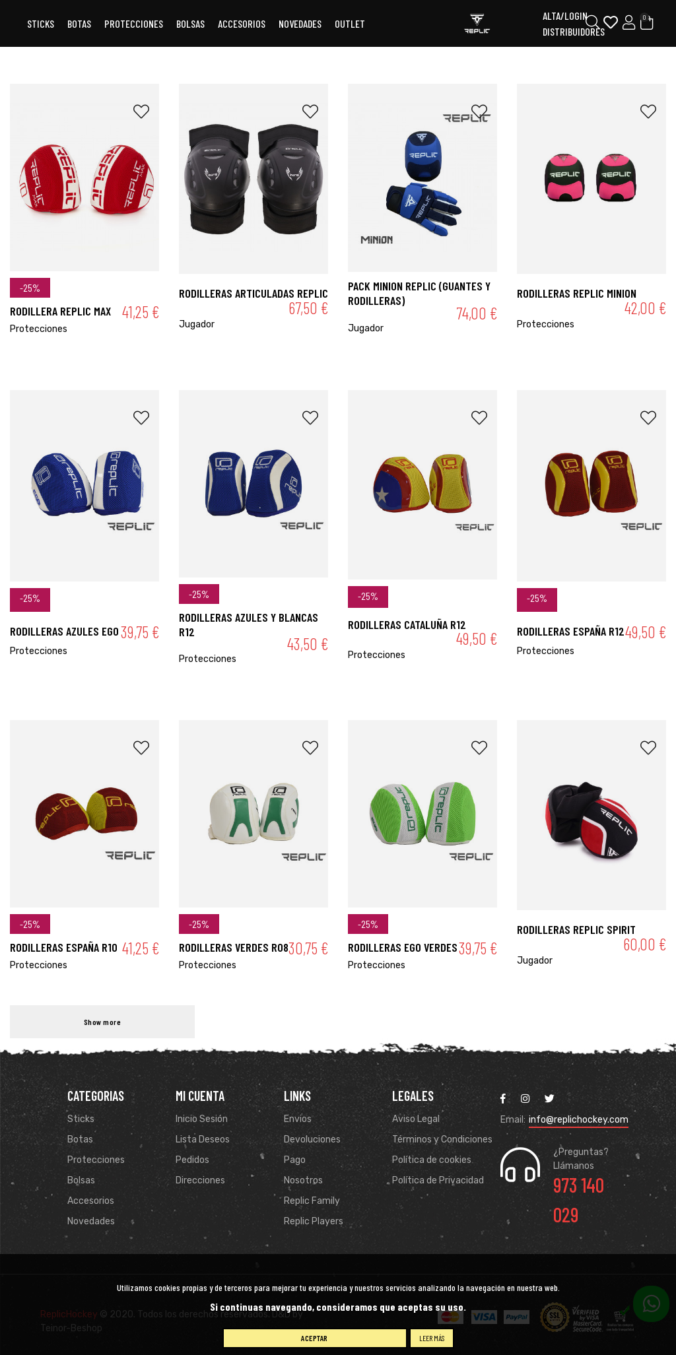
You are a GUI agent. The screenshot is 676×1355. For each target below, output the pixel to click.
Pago (295, 1160)
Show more (102, 1021)
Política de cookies (431, 1160)
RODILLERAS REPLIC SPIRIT (576, 929)
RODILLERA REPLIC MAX (60, 311)
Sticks (40, 23)
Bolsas (190, 23)
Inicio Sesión (202, 1119)
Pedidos (192, 1160)
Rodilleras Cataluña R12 (407, 624)
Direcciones (200, 1180)
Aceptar (314, 1337)
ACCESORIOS (241, 23)
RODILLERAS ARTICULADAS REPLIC (253, 293)
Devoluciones (312, 1139)
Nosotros (303, 1180)
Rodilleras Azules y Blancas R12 (248, 624)
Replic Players (313, 1221)
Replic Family (312, 1200)
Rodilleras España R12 (571, 631)
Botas (79, 23)
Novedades (300, 23)
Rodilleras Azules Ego (64, 631)
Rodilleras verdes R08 (233, 947)
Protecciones (133, 23)
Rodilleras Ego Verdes (402, 947)
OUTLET (350, 23)
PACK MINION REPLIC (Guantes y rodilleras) (419, 293)
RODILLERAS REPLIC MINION (576, 293)
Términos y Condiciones (442, 1139)
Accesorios (90, 1200)
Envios (298, 1119)
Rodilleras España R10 (64, 947)
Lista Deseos (203, 1139)
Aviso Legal (416, 1119)
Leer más (431, 1337)
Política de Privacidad (438, 1180)
